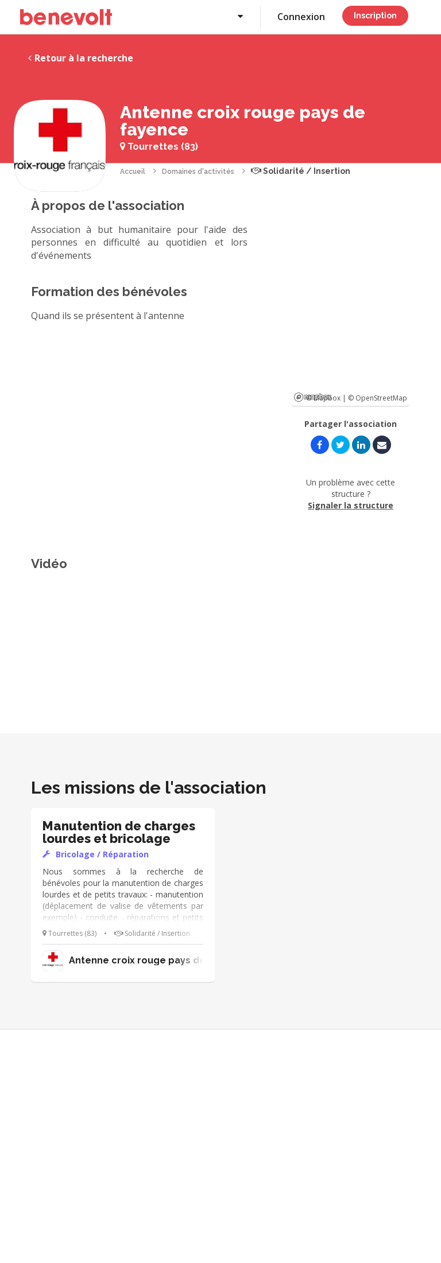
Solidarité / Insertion (300, 171)
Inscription (375, 15)
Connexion (301, 16)
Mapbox (312, 397)
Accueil (132, 172)
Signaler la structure (350, 505)
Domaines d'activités (198, 172)
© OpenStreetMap (377, 398)
